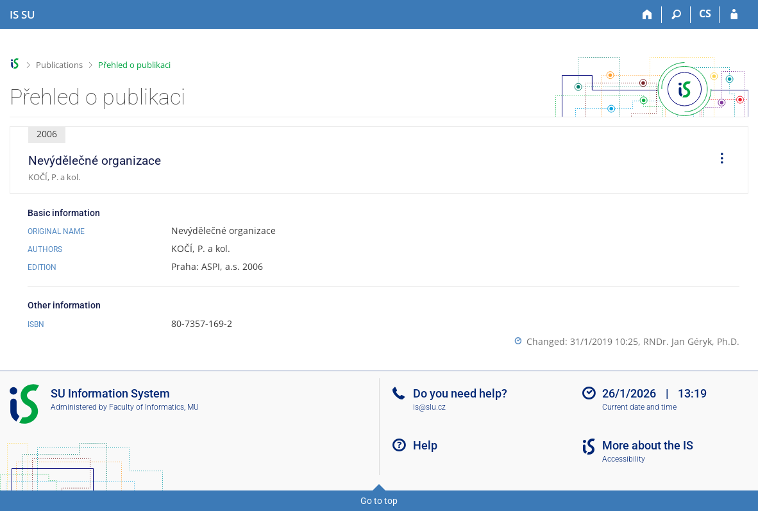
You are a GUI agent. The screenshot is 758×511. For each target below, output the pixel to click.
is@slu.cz (429, 407)
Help (425, 445)
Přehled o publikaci (134, 65)
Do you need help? (460, 393)
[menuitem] (717, 160)
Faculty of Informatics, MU (154, 407)
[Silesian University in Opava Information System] (22, 14)
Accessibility (623, 459)
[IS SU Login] (734, 14)
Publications (59, 65)
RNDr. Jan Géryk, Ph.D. (691, 341)
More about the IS (647, 445)
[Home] (647, 14)
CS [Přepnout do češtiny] (705, 13)
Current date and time (639, 407)
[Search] (676, 14)
